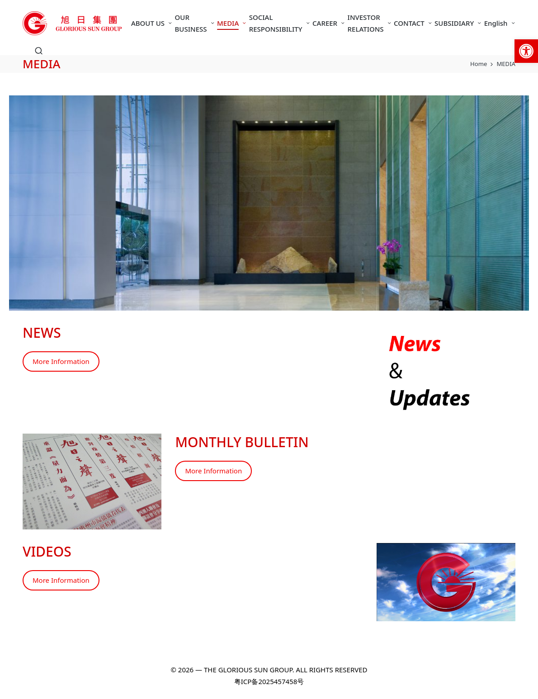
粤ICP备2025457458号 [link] (269, 681)
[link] (526, 51)
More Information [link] (61, 361)
